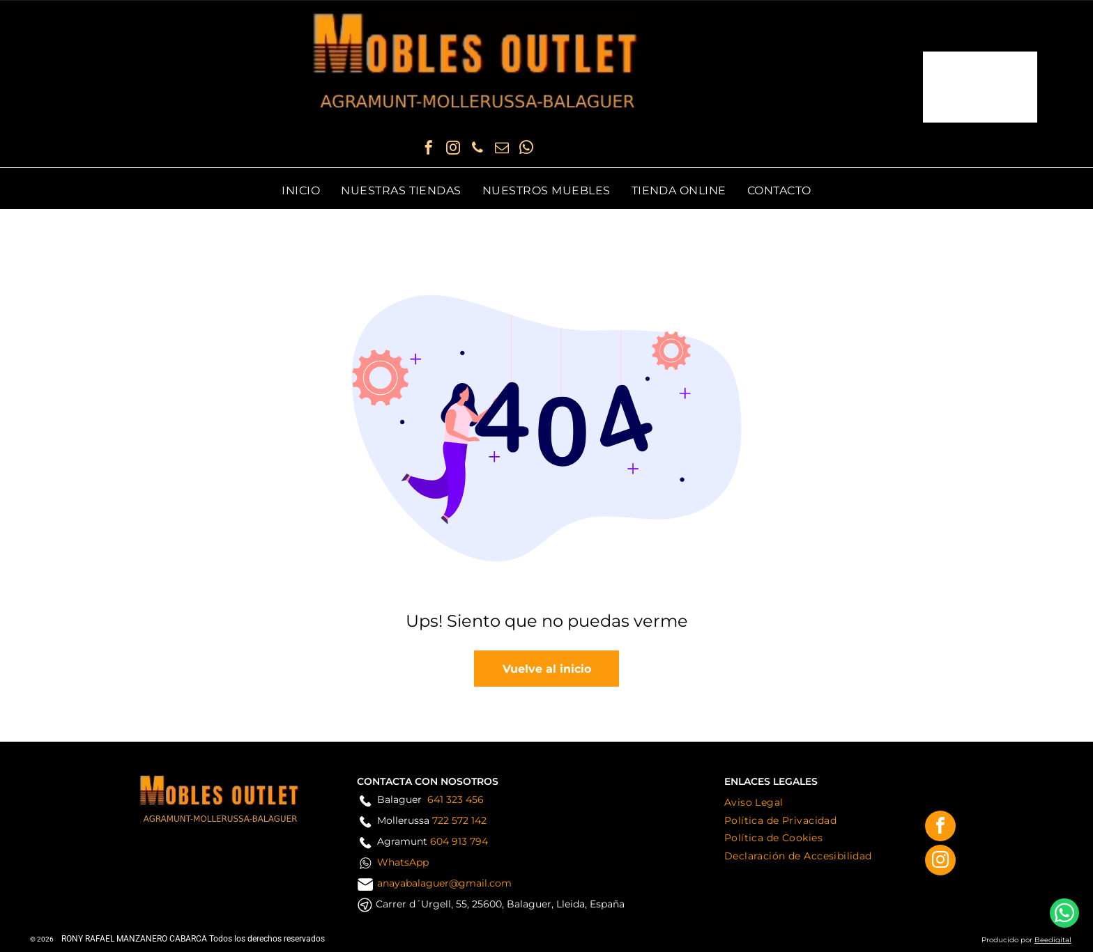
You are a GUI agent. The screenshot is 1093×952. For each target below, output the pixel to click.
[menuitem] (300, 190)
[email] (501, 149)
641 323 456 (455, 799)
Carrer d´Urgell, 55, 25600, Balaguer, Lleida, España (500, 904)
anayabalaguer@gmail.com (444, 883)
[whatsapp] (526, 149)
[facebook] (428, 149)
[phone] (477, 149)
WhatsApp (403, 862)
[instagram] (453, 149)
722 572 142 (459, 820)
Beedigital (1052, 939)
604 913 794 (459, 841)
